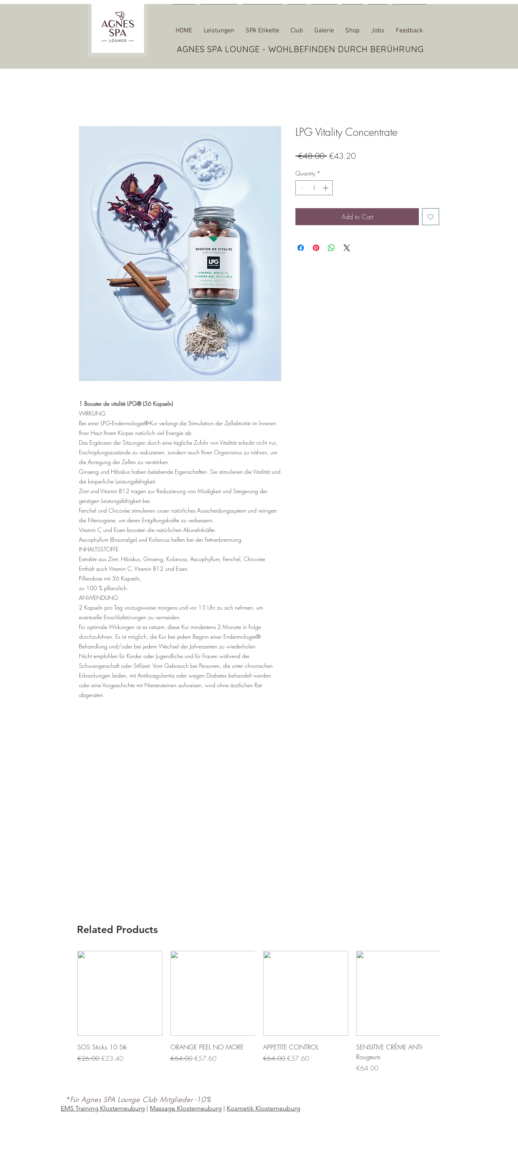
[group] (259, 1016)
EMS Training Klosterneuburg (103, 1108)
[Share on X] (347, 248)
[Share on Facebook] (301, 248)
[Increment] (326, 188)
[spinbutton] (314, 188)
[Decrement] (302, 188)
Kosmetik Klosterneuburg (263, 1108)
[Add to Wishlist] (430, 216)
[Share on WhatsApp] (331, 248)
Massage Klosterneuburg (186, 1108)
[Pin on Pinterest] (316, 248)
